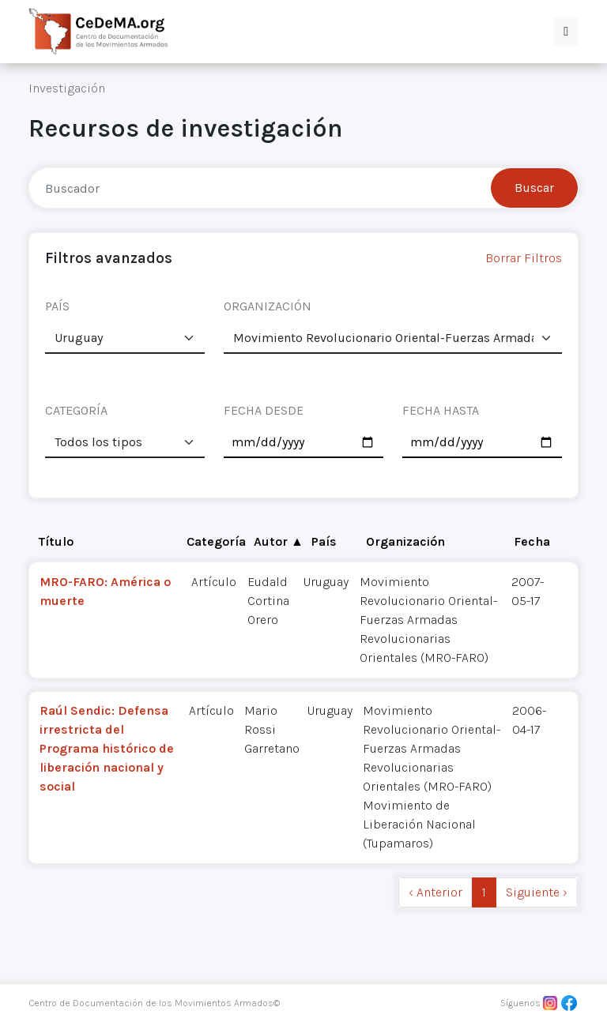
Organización (405, 541)
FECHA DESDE (264, 410)
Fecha (532, 541)
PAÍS (57, 306)
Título (56, 541)
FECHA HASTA (440, 410)
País (324, 541)
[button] (566, 32)
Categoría (216, 541)
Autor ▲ (279, 541)
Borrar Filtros (523, 257)
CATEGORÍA (76, 410)
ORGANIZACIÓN (267, 306)
